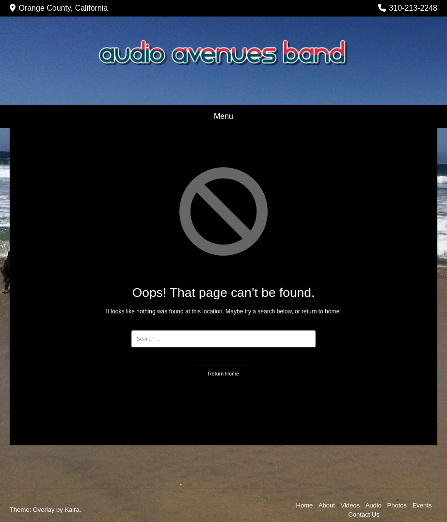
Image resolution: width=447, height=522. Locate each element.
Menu (223, 116)
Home (304, 505)
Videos (350, 505)
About (327, 505)
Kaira (71, 509)
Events (422, 505)
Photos (397, 505)
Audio (374, 505)
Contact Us (363, 514)
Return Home (223, 373)
